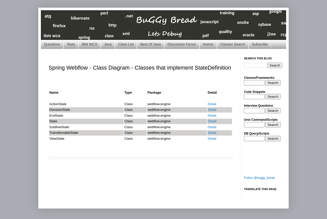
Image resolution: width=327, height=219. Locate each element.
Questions (52, 44)
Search (272, 83)
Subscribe (260, 44)
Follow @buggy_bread (259, 178)
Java (108, 44)
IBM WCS (89, 44)
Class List (126, 44)
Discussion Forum (182, 44)
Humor (208, 44)
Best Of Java (150, 44)
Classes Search (232, 44)
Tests (71, 44)
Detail (212, 104)
